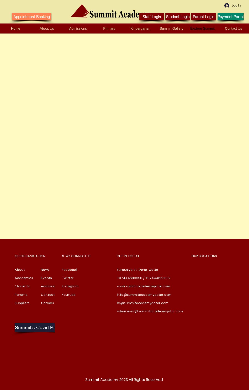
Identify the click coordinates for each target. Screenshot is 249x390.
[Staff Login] (151, 16)
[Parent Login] (203, 16)
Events (46, 278)
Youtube (69, 295)
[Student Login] (177, 16)
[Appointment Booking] (31, 16)
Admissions (50, 286)
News (45, 270)
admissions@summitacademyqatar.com (150, 311)
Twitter (68, 278)
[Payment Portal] (231, 16)
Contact (48, 295)
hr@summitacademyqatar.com (143, 303)
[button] (42, 327)
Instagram (70, 286)
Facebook (70, 270)
